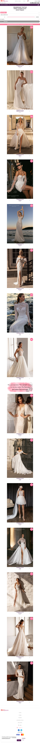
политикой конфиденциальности (9, 738)
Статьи (20, 712)
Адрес (21, 725)
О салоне (20, 717)
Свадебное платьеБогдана (20, 289)
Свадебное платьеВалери (20, 523)
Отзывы (20, 715)
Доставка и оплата (20, 720)
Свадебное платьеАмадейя (20, 244)
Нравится (29, 289)
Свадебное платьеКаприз (20, 657)
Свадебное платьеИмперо (20, 434)
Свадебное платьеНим (20, 334)
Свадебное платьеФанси (20, 702)
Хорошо (19, 740)
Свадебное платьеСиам (20, 568)
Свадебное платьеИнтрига (20, 613)
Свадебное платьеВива (20, 378)
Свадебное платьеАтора (20, 479)
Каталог (36, 1)
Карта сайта (20, 722)
